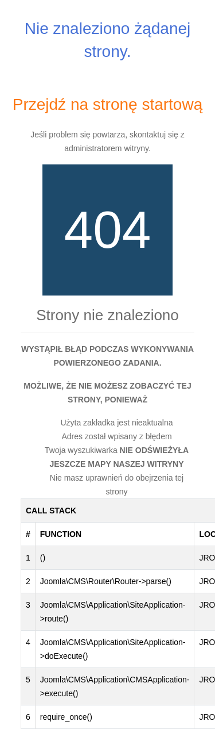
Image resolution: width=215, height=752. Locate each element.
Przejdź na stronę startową (108, 104)
